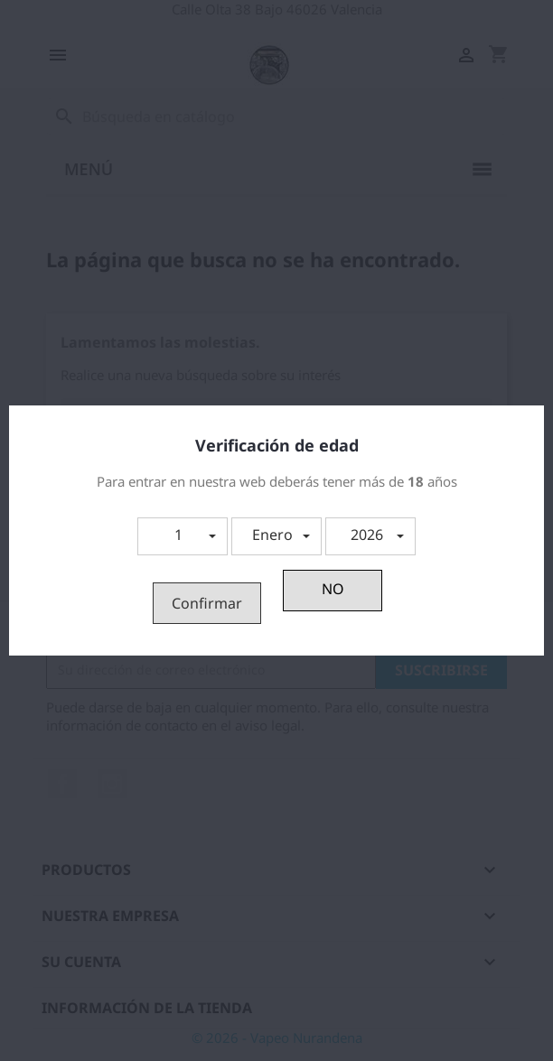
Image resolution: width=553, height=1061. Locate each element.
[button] (182, 536)
